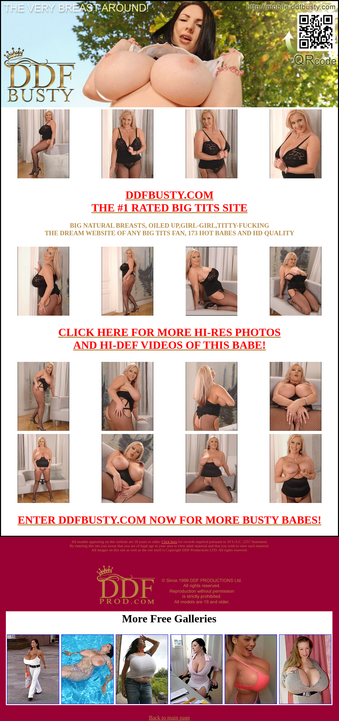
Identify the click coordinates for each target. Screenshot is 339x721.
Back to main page (169, 718)
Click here (169, 542)
